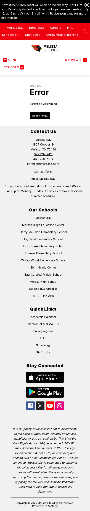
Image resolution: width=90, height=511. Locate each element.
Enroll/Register (43, 331)
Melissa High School (43, 281)
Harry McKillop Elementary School (43, 232)
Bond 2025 (36, 27)
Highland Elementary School (43, 239)
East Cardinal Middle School (43, 274)
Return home (39, 115)
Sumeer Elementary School (43, 253)
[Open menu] (10, 60)
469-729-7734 (43, 159)
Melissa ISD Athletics (43, 289)
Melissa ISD (15, 27)
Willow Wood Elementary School (43, 260)
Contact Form (43, 171)
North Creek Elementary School (43, 246)
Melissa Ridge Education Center (43, 225)
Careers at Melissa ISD (43, 324)
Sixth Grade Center (43, 267)
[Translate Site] (74, 60)
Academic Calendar (43, 317)
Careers (56, 27)
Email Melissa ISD (43, 178)
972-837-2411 (43, 154)
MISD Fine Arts (43, 296)
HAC (70, 27)
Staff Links (32, 35)
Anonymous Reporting (62, 35)
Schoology (43, 345)
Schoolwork (10, 35)
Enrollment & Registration (49, 13)
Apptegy (52, 505)
